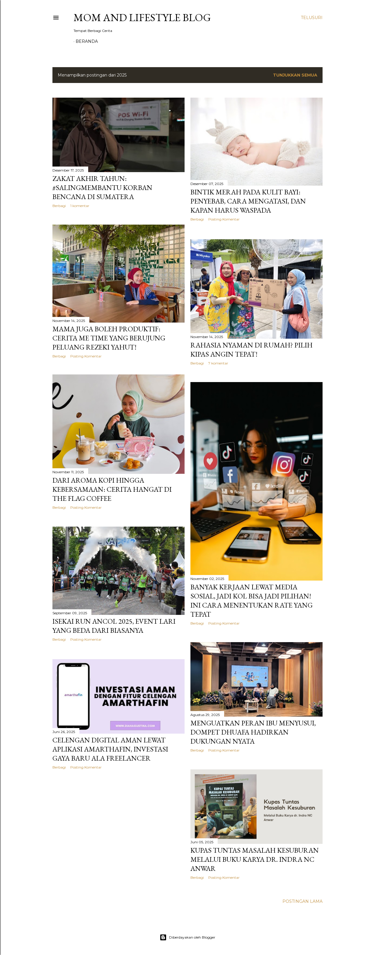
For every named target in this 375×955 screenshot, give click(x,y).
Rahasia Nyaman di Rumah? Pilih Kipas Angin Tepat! (251, 349)
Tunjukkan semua (295, 75)
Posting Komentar (224, 219)
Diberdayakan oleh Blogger (187, 936)
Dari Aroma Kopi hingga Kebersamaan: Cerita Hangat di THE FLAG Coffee (112, 490)
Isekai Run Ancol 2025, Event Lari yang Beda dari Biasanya (113, 626)
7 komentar (218, 362)
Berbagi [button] (59, 205)
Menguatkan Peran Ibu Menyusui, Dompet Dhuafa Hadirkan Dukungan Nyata (253, 731)
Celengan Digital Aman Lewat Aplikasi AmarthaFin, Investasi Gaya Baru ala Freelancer (110, 749)
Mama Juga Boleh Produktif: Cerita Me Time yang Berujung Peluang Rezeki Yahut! (108, 338)
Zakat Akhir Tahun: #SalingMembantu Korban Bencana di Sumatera (102, 187)
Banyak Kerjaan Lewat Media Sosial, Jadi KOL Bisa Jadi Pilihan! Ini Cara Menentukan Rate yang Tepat (251, 599)
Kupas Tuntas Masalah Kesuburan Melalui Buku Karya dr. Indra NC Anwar (254, 858)
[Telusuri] (312, 18)
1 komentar (79, 205)
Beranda (87, 41)
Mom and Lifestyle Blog (142, 17)
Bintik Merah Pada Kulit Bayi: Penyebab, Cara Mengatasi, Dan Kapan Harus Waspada (248, 201)
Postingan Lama (302, 900)
